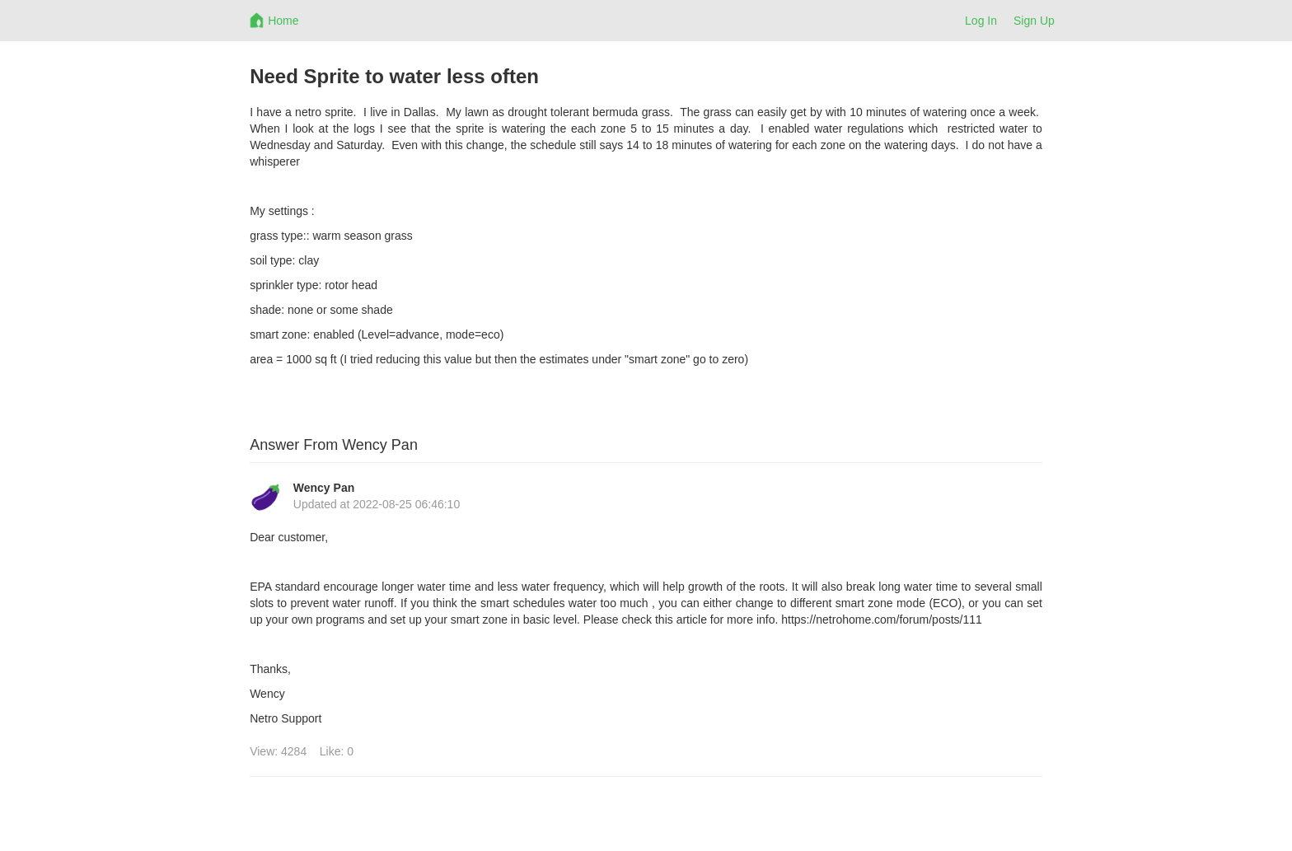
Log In (981, 20)
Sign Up (1034, 20)
